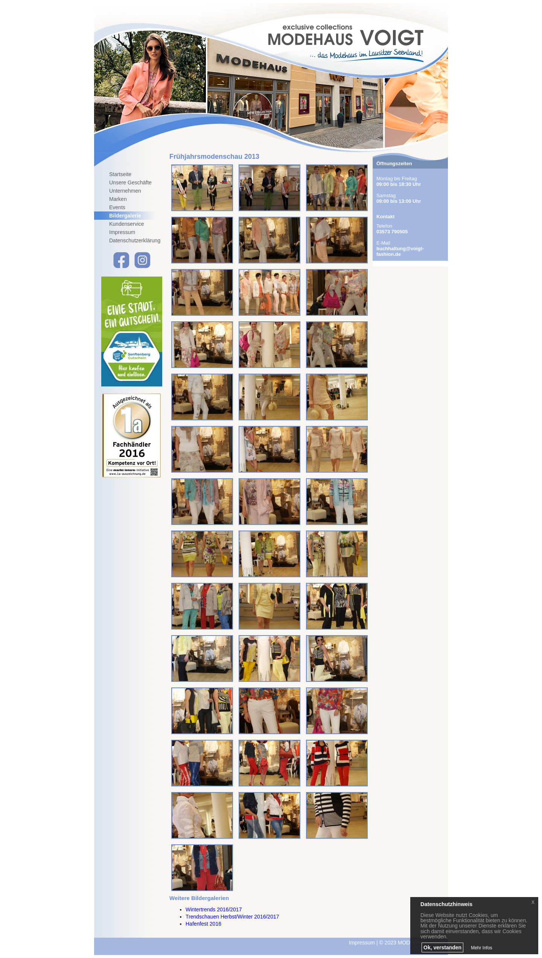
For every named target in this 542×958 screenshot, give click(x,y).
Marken (118, 199)
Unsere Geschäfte (130, 182)
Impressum (122, 232)
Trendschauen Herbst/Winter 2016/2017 (232, 917)
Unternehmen (125, 191)
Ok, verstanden (442, 947)
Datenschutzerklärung (134, 240)
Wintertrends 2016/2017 (214, 909)
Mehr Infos (481, 947)
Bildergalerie (125, 216)
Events (117, 207)
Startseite (120, 174)
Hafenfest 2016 (203, 924)
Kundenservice (126, 224)
